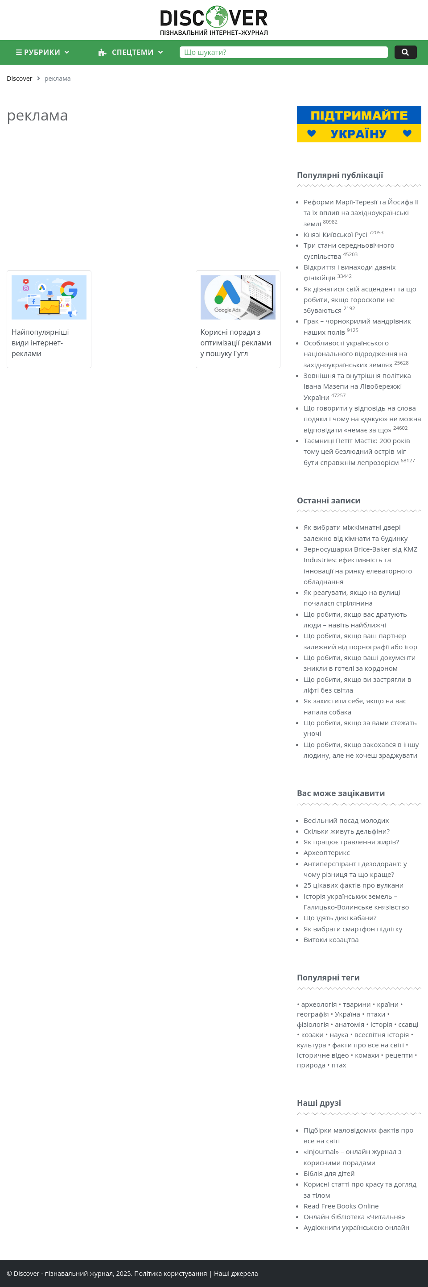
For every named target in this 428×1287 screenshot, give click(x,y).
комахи (367, 1054)
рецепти (399, 1054)
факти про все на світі (368, 1044)
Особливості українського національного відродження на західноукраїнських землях (355, 353)
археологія (319, 1004)
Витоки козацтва (331, 939)
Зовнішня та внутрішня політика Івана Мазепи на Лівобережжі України (357, 386)
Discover (20, 78)
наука (339, 1034)
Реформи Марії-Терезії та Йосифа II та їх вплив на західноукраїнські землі (361, 212)
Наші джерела (236, 1273)
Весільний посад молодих (346, 820)
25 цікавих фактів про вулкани (353, 884)
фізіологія (313, 1024)
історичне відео (323, 1054)
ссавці (409, 1024)
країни (388, 1004)
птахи (376, 1013)
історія (381, 1024)
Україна (347, 1013)
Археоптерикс (327, 852)
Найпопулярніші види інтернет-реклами (40, 342)
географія (313, 1013)
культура (311, 1044)
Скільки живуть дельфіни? (347, 830)
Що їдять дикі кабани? (340, 917)
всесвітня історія (381, 1034)
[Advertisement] (143, 195)
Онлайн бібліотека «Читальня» (354, 1216)
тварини (357, 1004)
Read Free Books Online (341, 1205)
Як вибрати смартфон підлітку (353, 928)
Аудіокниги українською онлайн (357, 1227)
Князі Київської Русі (335, 234)
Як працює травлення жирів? (351, 841)
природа (311, 1064)
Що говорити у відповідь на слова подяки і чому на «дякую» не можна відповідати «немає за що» (362, 418)
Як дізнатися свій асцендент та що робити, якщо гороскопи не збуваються (360, 299)
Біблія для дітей (329, 1173)
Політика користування (170, 1273)
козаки (312, 1034)
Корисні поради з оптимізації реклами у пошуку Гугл (236, 342)
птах (339, 1064)
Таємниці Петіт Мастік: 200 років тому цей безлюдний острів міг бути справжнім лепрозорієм (357, 451)
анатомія (349, 1024)
